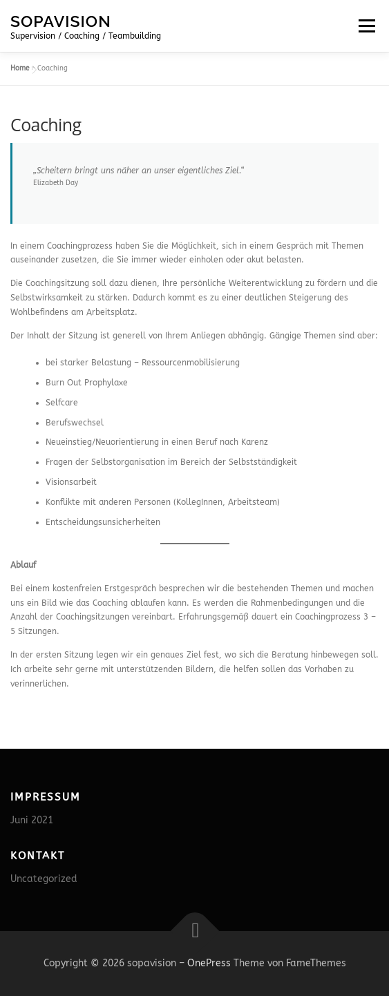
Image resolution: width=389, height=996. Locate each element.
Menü (365, 25)
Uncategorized (43, 879)
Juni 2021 (31, 820)
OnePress (209, 963)
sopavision (60, 20)
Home (19, 68)
